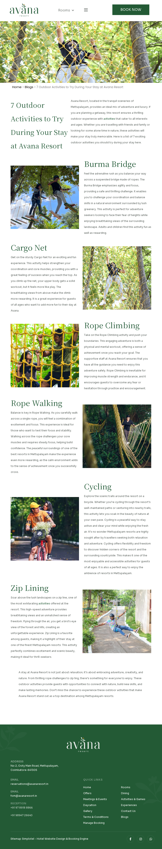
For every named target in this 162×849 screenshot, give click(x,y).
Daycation (89, 805)
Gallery (87, 811)
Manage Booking (94, 822)
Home (17, 87)
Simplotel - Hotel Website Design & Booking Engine (55, 838)
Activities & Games (133, 799)
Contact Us (128, 811)
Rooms (64, 10)
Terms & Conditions (96, 817)
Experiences (129, 805)
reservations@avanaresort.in (29, 783)
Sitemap (16, 838)
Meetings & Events (95, 799)
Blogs (29, 87)
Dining (125, 793)
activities (109, 119)
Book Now (130, 9)
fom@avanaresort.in (24, 795)
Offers (87, 793)
